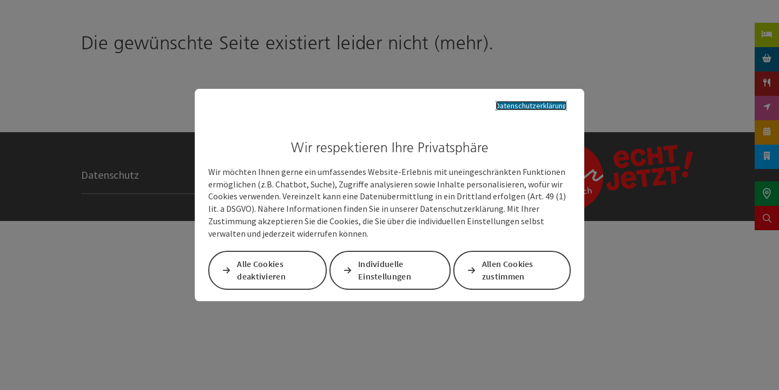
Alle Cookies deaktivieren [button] (263, 271)
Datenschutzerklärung (523, 104)
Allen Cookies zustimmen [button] (507, 271)
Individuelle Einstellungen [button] (385, 271)
